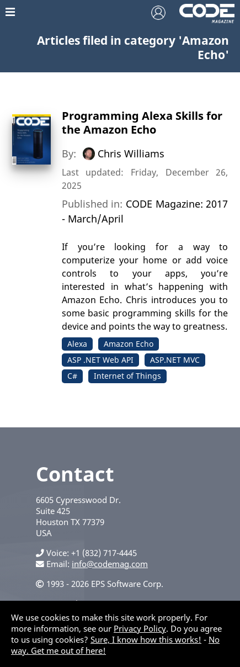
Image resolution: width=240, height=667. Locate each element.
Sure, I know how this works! (145, 639)
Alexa (77, 343)
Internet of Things (127, 375)
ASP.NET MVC (175, 359)
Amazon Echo (128, 343)
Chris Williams (131, 153)
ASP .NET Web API (100, 359)
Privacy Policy (140, 628)
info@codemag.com (110, 563)
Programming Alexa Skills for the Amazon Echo (142, 122)
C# (72, 375)
